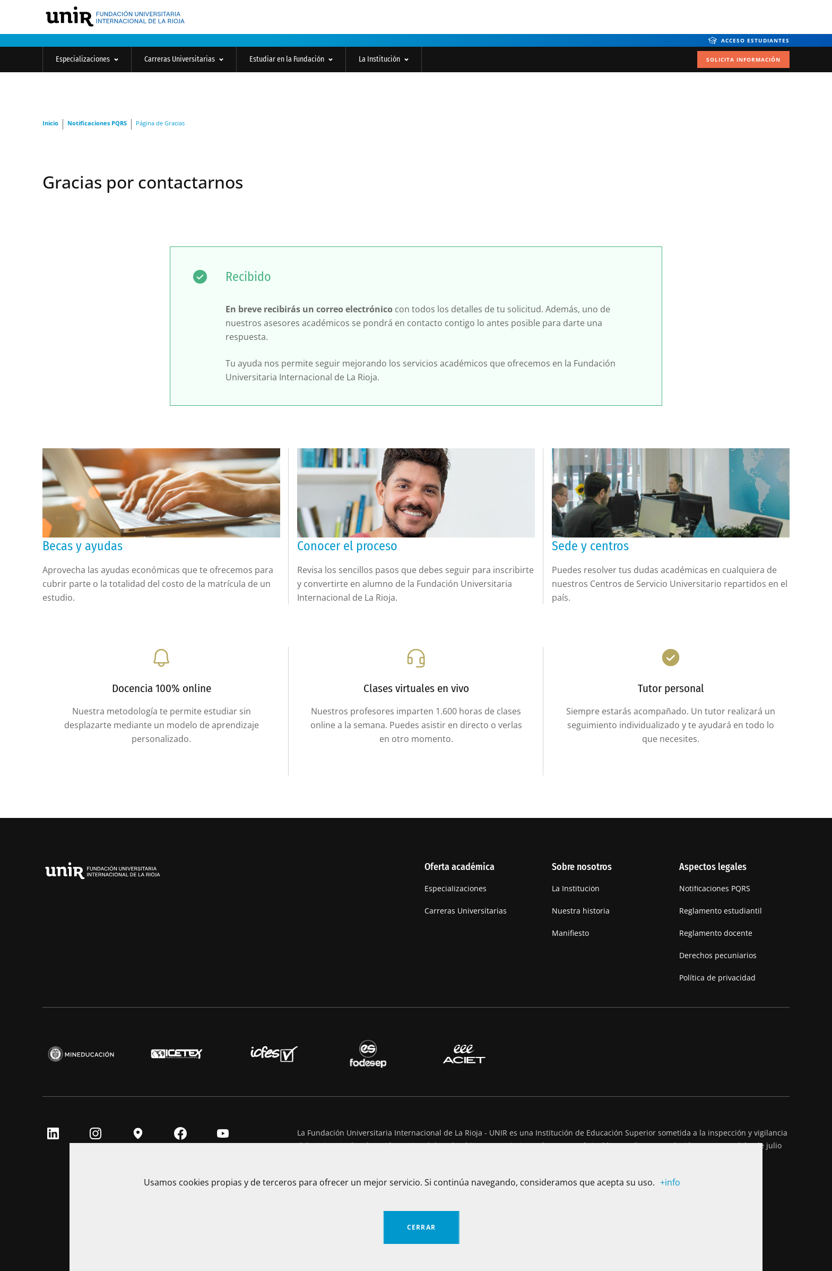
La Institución (384, 59)
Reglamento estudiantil (720, 911)
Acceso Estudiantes (749, 40)
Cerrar (421, 1227)
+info (670, 1182)
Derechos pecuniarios (718, 955)
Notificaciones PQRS (97, 123)
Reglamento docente (715, 933)
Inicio (50, 123)
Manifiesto (570, 933)
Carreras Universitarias (183, 59)
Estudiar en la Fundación (291, 59)
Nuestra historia (581, 911)
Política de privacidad (717, 978)
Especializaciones (87, 59)
